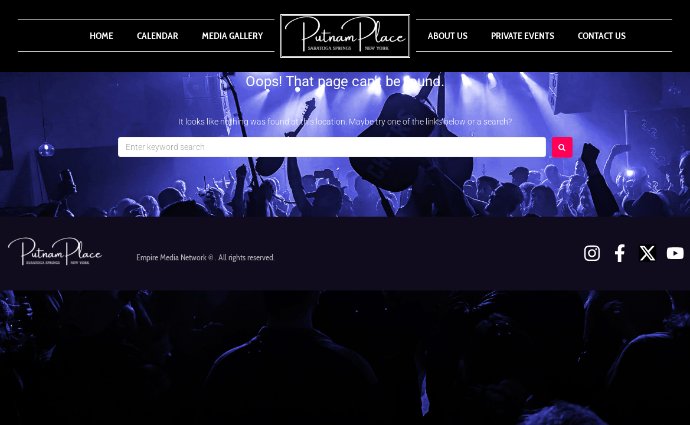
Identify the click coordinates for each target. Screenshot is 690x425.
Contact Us (602, 35)
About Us (447, 35)
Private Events (522, 35)
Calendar (157, 35)
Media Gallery (232, 35)
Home (101, 35)
